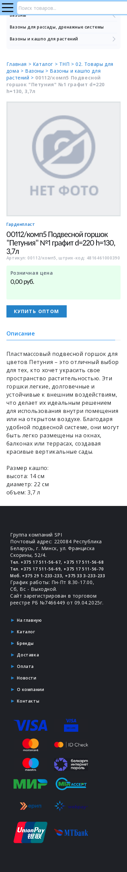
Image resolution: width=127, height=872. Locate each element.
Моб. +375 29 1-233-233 (36, 576)
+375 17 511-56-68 (84, 562)
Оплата (25, 666)
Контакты (28, 701)
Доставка (28, 655)
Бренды (25, 643)
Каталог (26, 632)
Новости (26, 678)
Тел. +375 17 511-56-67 (35, 562)
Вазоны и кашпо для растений (64, 39)
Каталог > (46, 64)
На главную (29, 620)
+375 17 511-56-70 (84, 569)
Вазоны (64, 15)
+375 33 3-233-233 (85, 576)
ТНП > (67, 64)
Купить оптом (36, 311)
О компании (30, 689)
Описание (20, 333)
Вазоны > (37, 71)
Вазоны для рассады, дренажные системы (57, 27)
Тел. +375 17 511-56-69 (35, 569)
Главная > (19, 64)
